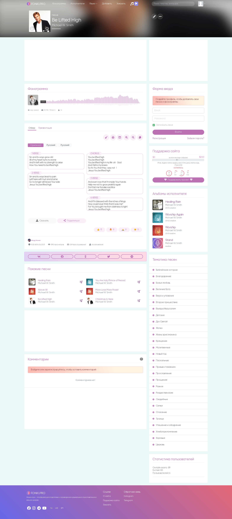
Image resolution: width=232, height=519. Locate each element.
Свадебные (160, 399)
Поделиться (71, 220)
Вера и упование (163, 296)
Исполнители (78, 4)
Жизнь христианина (165, 335)
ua (56, 508)
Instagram (128, 496)
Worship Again (174, 214)
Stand (169, 240)
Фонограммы (59, 4)
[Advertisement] (85, 60)
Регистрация (159, 138)
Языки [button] (92, 4)
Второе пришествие (165, 302)
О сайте (107, 496)
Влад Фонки (34, 240)
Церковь (158, 444)
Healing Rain (44, 280)
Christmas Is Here (104, 299)
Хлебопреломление (165, 432)
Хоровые (159, 438)
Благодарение (162, 276)
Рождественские (163, 393)
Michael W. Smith (62, 25)
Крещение (160, 341)
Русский (51, 145)
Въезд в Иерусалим (164, 309)
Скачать (42, 220)
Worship (170, 227)
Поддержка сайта (111, 500)
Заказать (120, 4)
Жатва (157, 328)
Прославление (162, 373)
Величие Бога (161, 289)
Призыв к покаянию (164, 367)
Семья (158, 406)
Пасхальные (161, 360)
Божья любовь (161, 283)
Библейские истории (165, 270)
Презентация (45, 128)
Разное (158, 386)
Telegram (128, 500)
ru (51, 508)
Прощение (160, 380)
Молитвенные (161, 347)
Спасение (160, 412)
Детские (159, 315)
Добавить (107, 4)
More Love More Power (107, 290)
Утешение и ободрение (167, 425)
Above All (42, 290)
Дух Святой (160, 321)
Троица (158, 419)
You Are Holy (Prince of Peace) (110, 280)
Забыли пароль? (195, 138)
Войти (178, 132)
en (62, 508)
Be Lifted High (45, 299)
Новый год (159, 354)
